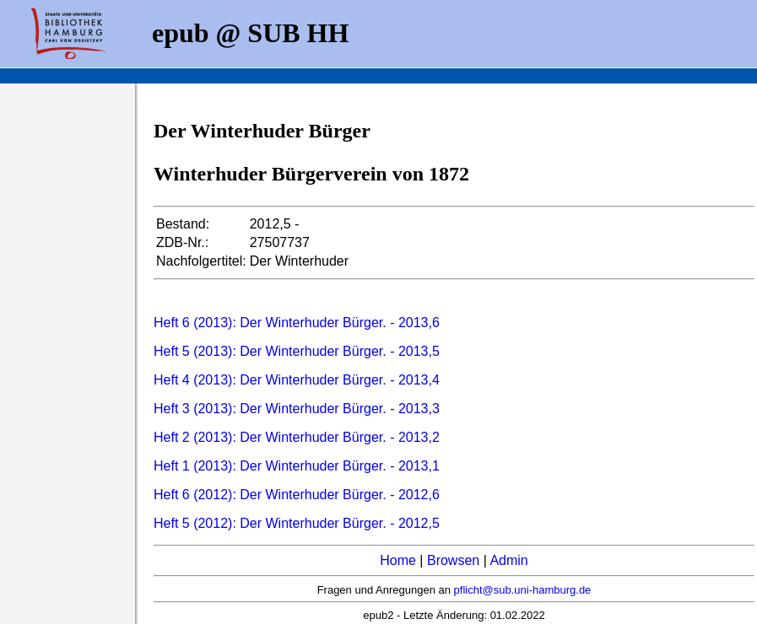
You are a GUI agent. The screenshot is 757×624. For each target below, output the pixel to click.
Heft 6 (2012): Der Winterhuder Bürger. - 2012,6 (297, 494)
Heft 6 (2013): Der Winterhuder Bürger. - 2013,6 (297, 322)
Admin (508, 560)
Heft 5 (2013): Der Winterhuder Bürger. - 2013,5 (297, 351)
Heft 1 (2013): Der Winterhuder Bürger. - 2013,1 (297, 466)
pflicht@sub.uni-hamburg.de (523, 590)
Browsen (453, 560)
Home (398, 560)
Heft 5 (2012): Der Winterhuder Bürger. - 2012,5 (297, 523)
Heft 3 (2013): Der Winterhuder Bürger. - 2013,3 (297, 408)
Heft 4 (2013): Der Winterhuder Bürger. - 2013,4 (297, 380)
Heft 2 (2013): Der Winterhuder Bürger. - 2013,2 (297, 437)
